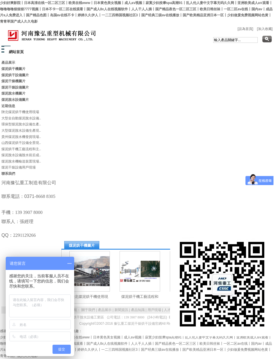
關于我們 (88, 310)
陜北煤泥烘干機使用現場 (20, 112)
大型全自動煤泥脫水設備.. (21, 118)
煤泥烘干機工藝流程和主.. (21, 149)
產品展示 (105, 310)
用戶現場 (154, 310)
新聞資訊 (121, 310)
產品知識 (138, 310)
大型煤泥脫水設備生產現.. (21, 131)
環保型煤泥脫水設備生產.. (21, 124)
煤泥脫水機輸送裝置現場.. (21, 161)
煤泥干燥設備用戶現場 (18, 167)
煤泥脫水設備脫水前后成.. (21, 155)
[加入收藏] (265, 29)
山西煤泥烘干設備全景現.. (21, 143)
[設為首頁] (245, 29)
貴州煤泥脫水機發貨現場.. (21, 137)
